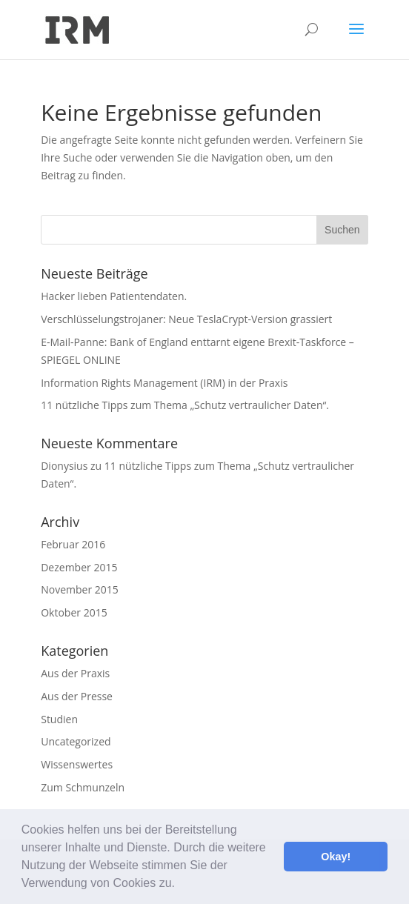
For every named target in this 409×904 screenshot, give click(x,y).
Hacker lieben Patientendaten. (114, 296)
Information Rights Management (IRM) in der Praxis (164, 383)
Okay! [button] (335, 857)
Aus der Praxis (75, 673)
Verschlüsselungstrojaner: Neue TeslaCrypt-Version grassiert (186, 319)
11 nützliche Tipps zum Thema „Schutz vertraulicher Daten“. (185, 405)
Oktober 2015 (74, 612)
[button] (180, 885)
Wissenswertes (77, 764)
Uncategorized (75, 741)
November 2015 (80, 589)
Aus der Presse (77, 696)
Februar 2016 (73, 544)
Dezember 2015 (79, 567)
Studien (59, 719)
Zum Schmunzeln (82, 787)
